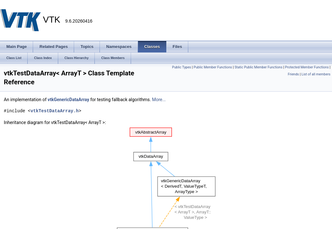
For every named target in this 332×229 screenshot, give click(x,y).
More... (159, 99)
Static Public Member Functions (258, 67)
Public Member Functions (213, 67)
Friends (293, 74)
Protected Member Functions (307, 67)
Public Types (181, 67)
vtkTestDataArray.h (55, 111)
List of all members (315, 74)
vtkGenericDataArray (68, 99)
